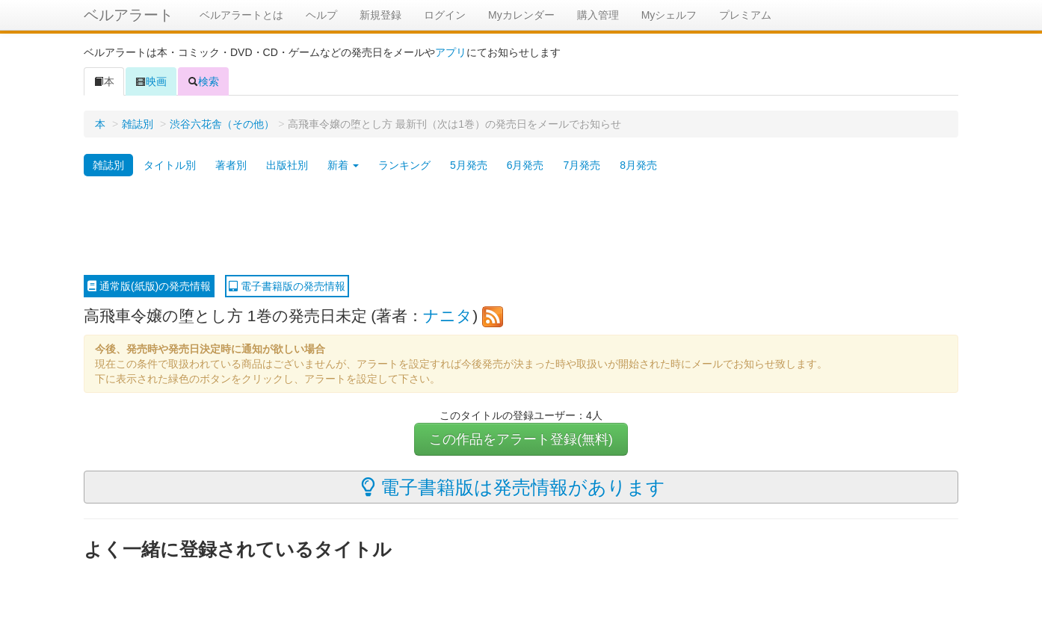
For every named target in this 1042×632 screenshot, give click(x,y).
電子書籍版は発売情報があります (513, 487)
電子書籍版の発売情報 (287, 286)
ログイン (445, 15)
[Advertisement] (521, 226)
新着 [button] (343, 165)
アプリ (450, 52)
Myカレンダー (521, 15)
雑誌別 (137, 124)
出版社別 (287, 165)
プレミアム (745, 15)
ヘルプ (321, 15)
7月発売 (581, 165)
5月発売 (468, 165)
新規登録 (380, 15)
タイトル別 (170, 165)
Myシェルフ (669, 15)
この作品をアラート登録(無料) (521, 439)
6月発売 (525, 165)
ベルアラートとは (241, 15)
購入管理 (598, 15)
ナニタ (447, 315)
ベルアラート (128, 15)
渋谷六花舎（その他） (222, 124)
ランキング (404, 165)
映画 (151, 81)
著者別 (231, 165)
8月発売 (638, 165)
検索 (203, 81)
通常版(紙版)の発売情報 (149, 286)
